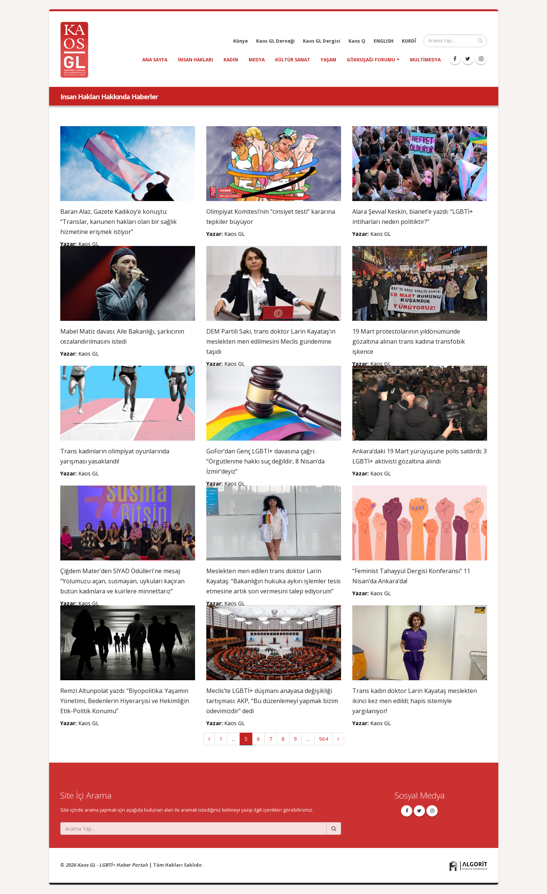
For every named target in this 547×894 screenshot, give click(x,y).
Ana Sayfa (154, 60)
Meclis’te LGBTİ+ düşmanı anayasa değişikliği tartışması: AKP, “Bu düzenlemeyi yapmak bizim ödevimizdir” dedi (272, 701)
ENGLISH (383, 41)
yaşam (328, 60)
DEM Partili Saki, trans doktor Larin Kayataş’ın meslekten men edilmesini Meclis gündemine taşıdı (270, 341)
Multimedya (425, 60)
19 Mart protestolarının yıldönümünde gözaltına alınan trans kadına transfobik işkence (408, 341)
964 (323, 738)
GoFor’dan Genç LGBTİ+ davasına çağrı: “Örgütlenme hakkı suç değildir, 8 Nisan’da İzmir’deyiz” (265, 461)
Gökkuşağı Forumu (371, 60)
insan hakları (195, 60)
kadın (231, 60)
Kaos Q (357, 41)
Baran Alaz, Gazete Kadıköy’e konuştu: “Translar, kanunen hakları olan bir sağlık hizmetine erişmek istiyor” (118, 221)
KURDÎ (409, 41)
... (233, 738)
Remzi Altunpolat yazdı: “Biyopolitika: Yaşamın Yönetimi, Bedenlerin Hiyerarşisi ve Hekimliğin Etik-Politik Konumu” (124, 701)
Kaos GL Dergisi (321, 41)
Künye (240, 41)
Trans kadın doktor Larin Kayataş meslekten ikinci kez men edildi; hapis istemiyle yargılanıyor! (414, 701)
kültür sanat (292, 60)
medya (257, 60)
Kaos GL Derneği (275, 41)
